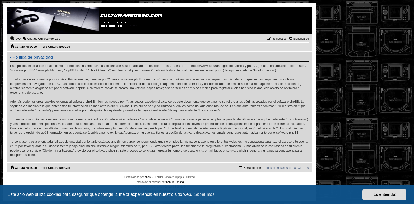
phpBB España (175, 181)
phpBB (149, 177)
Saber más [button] (204, 194)
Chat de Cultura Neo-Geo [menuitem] (41, 38)
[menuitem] (15, 38)
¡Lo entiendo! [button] (384, 194)
